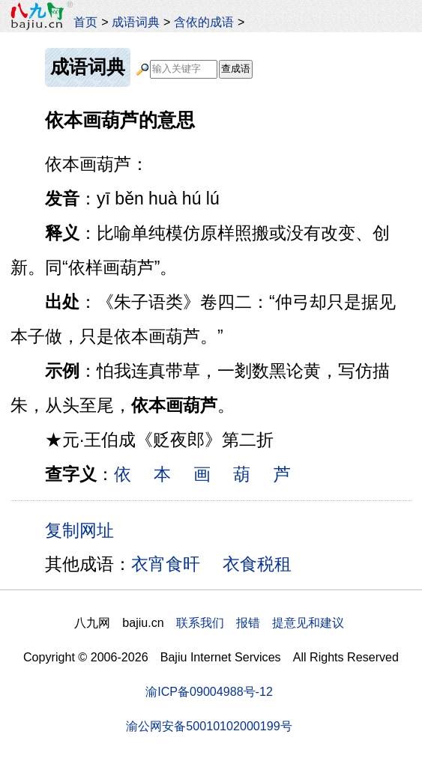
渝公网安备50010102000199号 (209, 726)
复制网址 (84, 529)
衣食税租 (257, 564)
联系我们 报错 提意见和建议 (260, 622)
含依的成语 (204, 21)
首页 (85, 21)
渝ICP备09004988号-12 (209, 691)
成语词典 (136, 21)
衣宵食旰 (165, 564)
